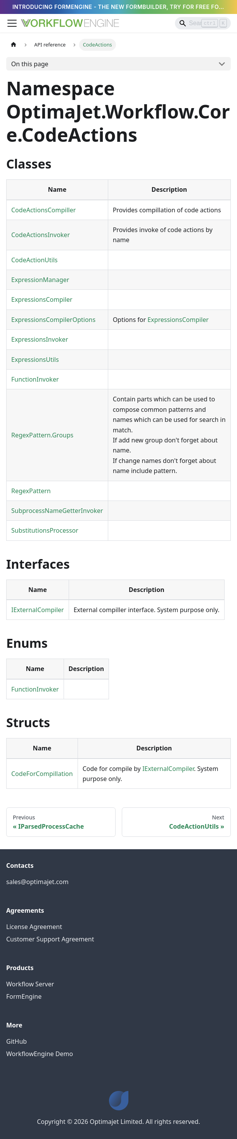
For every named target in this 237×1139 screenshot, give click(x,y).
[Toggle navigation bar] (12, 23)
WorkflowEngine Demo (39, 1054)
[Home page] (13, 45)
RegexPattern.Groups (42, 435)
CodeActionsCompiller (43, 210)
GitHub (16, 1041)
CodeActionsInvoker (40, 235)
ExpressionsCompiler (42, 299)
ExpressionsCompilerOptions (53, 319)
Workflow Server (30, 984)
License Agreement (34, 926)
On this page (29, 64)
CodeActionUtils (34, 260)
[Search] (203, 23)
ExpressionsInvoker (39, 339)
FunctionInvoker (35, 379)
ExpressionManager (40, 279)
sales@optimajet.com (37, 881)
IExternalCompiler (37, 610)
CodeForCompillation (42, 773)
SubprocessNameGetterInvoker (57, 510)
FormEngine (24, 996)
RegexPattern (31, 491)
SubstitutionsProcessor (44, 530)
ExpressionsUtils (35, 359)
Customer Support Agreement (50, 939)
